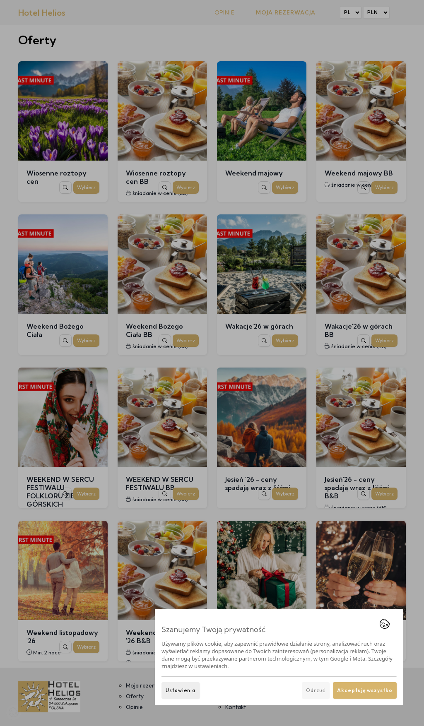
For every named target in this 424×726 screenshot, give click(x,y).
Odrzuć (315, 690)
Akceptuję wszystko (365, 690)
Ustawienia (180, 690)
